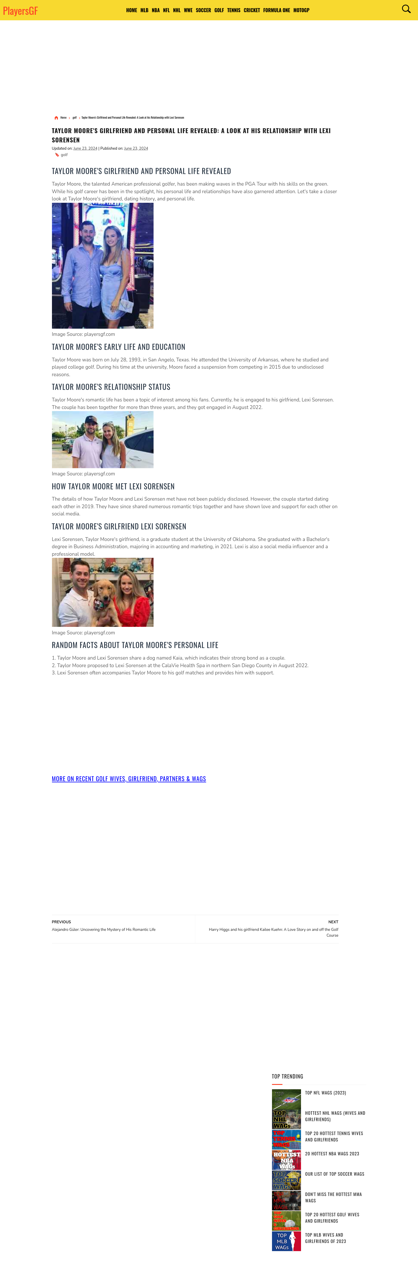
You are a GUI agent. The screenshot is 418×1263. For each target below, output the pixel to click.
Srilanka (240, 1187)
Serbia (202, 1167)
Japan (212, 1157)
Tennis (250, 10)
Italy (195, 1157)
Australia (229, 1127)
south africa (194, 1147)
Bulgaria (170, 1208)
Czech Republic (175, 1167)
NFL (150, 10)
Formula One (305, 10)
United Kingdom (238, 1157)
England (204, 1127)
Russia (219, 1147)
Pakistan (169, 1177)
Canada (183, 1127)
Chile (166, 1187)
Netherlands (190, 1187)
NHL (167, 10)
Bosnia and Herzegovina (212, 1198)
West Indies (172, 1198)
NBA (133, 10)
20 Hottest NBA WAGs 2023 (332, 192)
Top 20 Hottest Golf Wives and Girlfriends (332, 256)
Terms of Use (78, 1253)
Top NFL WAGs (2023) (325, 132)
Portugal (245, 1167)
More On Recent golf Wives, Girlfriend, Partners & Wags (134, 811)
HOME (96, 10)
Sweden (222, 1167)
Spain (166, 1137)
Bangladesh (173, 1157)
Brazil (184, 1137)
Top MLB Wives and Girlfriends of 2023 (325, 277)
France (168, 1147)
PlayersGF (20, 10)
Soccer (206, 10)
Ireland (222, 1177)
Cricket (274, 10)
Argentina (206, 1137)
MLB (115, 10)
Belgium (239, 1147)
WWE (185, 10)
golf (64, 157)
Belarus (243, 1177)
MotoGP (337, 10)
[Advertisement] (209, 68)
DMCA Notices (125, 1253)
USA (165, 1127)
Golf (229, 10)
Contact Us (146, 1253)
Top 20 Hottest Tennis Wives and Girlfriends (334, 175)
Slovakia (217, 1187)
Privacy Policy (102, 1253)
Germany (231, 1137)
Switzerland (196, 1177)
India (249, 1127)
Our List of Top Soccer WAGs (335, 213)
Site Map (163, 1253)
